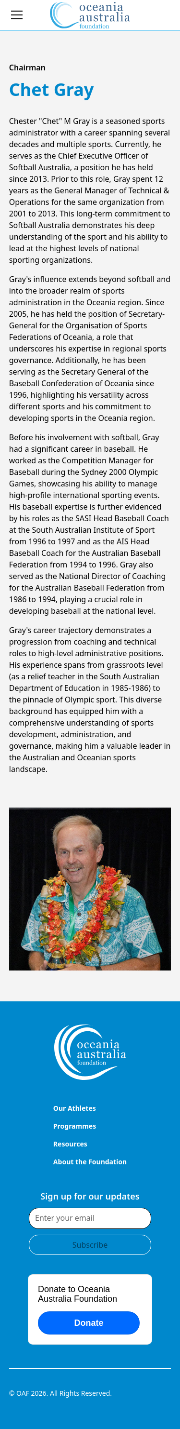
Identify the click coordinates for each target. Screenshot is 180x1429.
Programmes (74, 1126)
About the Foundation (90, 1161)
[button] (23, 15)
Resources (70, 1143)
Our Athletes (74, 1108)
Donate (88, 1323)
